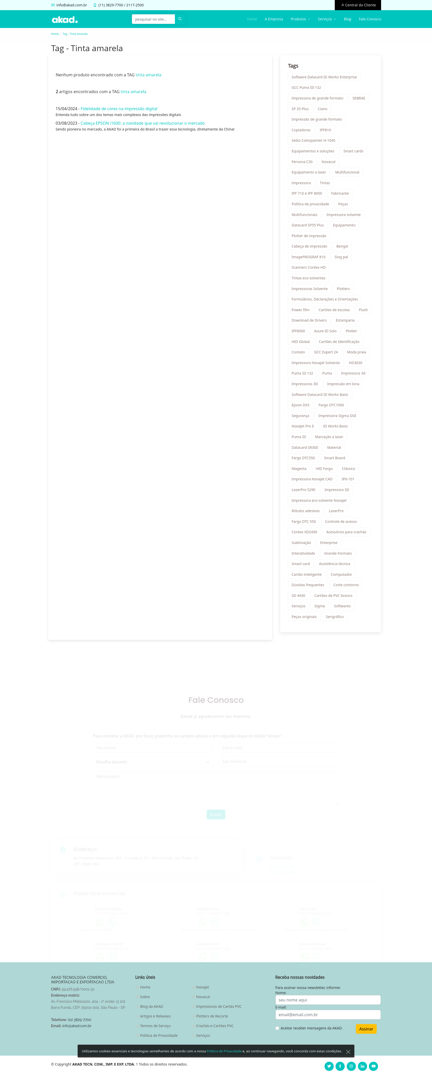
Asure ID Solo (327, 332)
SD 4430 (300, 596)
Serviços (300, 607)
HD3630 (357, 364)
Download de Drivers (310, 321)
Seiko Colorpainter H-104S (315, 141)
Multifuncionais (306, 215)
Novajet (202, 987)
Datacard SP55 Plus (309, 226)
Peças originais (305, 618)
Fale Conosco (370, 19)
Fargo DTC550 (304, 459)
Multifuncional (349, 173)
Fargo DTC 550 (305, 522)
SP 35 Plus (301, 110)
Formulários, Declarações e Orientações (326, 300)
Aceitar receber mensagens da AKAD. (312, 1028)
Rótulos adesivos (307, 512)
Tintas (326, 184)
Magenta (300, 469)
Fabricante (341, 194)
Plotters (344, 290)
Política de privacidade (311, 205)
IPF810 (327, 131)
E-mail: (281, 1007)
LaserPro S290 (305, 491)
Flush (364, 311)
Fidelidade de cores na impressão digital (117, 110)
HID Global (302, 342)
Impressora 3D (338, 491)
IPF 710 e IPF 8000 (308, 194)
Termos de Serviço (155, 1026)
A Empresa (274, 19)
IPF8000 (299, 332)
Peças (345, 205)
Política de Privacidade (224, 1062)
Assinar (366, 1029)
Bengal (344, 247)
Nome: (281, 992)
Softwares (344, 607)
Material (335, 448)
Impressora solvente (345, 215)
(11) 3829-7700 (79, 1020)
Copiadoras (302, 131)
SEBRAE (360, 99)
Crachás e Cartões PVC (215, 1026)
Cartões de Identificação (340, 342)
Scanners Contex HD (310, 268)
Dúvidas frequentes (309, 586)
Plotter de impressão (310, 237)
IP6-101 (349, 480)
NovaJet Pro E (304, 427)
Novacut (330, 163)
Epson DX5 (302, 406)
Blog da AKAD (151, 1006)
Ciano (324, 110)
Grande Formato (339, 554)
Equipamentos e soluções (314, 152)
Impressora (302, 184)
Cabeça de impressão (311, 247)
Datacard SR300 (306, 448)
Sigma (321, 607)
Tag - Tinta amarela (75, 34)
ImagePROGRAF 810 (310, 258)
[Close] (348, 1063)
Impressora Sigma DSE (339, 416)
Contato (299, 353)
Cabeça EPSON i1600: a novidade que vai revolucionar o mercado (141, 124)
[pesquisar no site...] (153, 19)
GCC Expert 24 (327, 353)
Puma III (300, 438)
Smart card (302, 565)
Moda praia (358, 353)
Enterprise (330, 544)
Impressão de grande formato (318, 120)
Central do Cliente (360, 5)
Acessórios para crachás (348, 533)
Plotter (352, 332)
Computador (342, 575)
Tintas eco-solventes (310, 279)
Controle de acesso (342, 522)
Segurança (302, 416)
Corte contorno (347, 586)
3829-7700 (114, 5)
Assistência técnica (336, 565)
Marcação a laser (330, 438)
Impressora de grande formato (319, 99)
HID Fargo (325, 469)
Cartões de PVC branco (335, 596)
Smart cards (355, 152)
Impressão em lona (345, 385)
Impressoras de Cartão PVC (219, 1006)
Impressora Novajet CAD (313, 480)
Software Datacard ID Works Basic (321, 395)
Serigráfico (336, 618)
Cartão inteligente (308, 575)
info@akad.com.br (72, 5)
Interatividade (304, 554)
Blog (347, 19)
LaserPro (337, 512)
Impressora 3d (355, 374)
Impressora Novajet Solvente (317, 364)
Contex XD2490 (305, 533)
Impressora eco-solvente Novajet (320, 501)
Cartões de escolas (335, 311)
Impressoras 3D (306, 385)
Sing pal (342, 258)
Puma (328, 374)
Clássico (350, 469)
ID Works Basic (337, 427)
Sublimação (302, 544)
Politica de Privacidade (159, 1035)
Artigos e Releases (155, 1016)
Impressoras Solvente (311, 290)
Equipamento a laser (310, 173)
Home (252, 19)
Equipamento (346, 226)
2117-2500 (135, 5)
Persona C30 (303, 163)
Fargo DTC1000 (332, 406)
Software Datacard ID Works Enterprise (325, 78)
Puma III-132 (303, 374)
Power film (302, 311)
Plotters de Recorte (212, 1016)
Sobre (145, 997)
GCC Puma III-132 (308, 89)
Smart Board (336, 459)
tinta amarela (147, 76)
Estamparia (346, 321)
